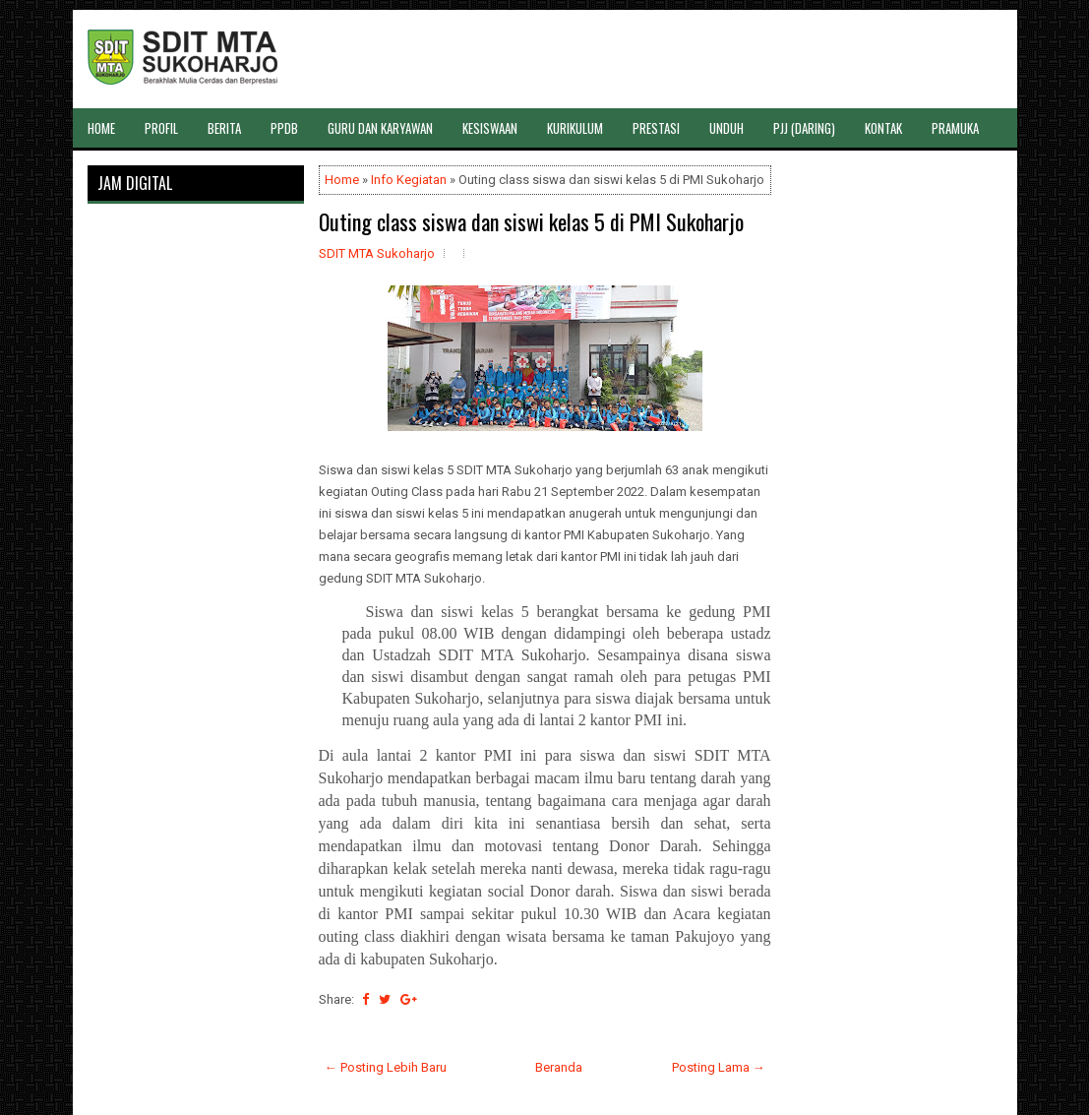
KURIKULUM (575, 128)
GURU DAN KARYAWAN (380, 128)
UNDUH (726, 128)
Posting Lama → (718, 1067)
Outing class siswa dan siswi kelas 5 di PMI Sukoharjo (531, 221)
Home (342, 179)
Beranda (558, 1067)
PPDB (284, 128)
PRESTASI (656, 128)
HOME (101, 128)
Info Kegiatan (409, 179)
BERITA (224, 128)
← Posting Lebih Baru (386, 1067)
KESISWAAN (489, 128)
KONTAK (883, 128)
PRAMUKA (955, 128)
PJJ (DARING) (804, 128)
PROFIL (161, 128)
